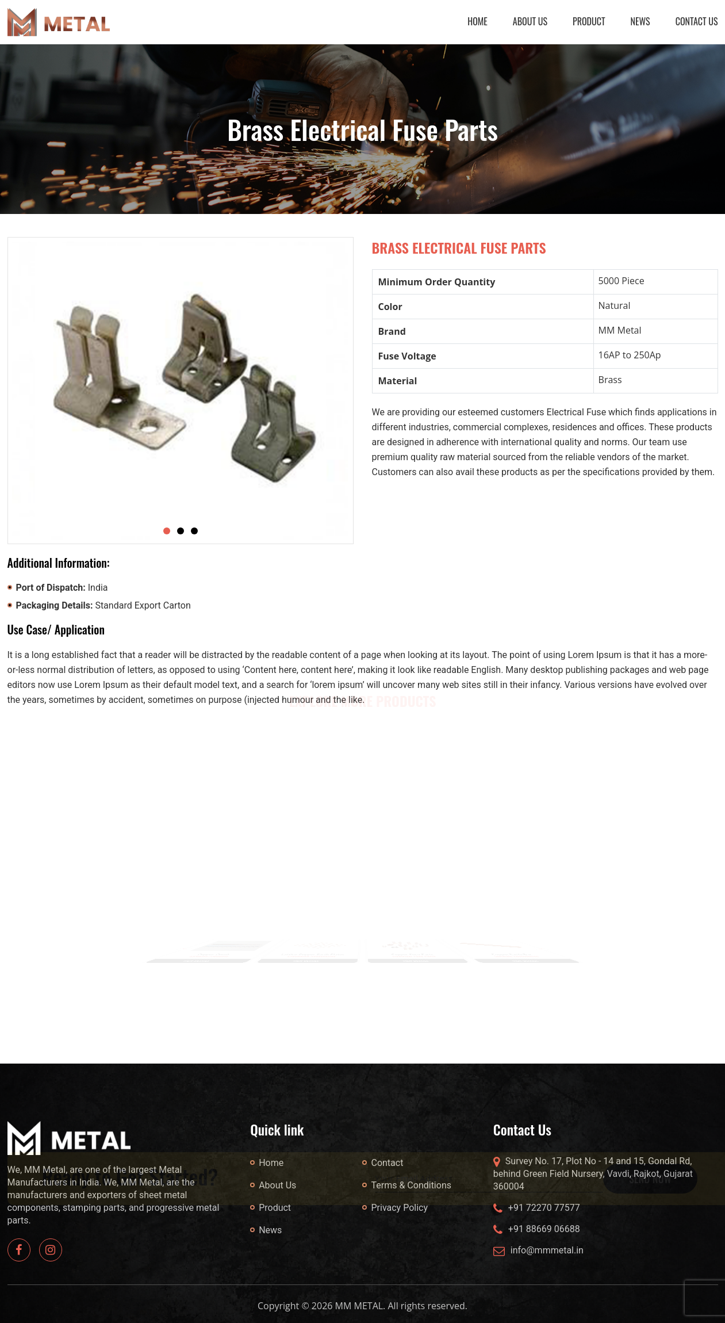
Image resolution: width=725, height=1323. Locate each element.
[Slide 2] (180, 530)
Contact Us (697, 21)
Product (589, 21)
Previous (181, 948)
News (640, 21)
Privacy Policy (399, 1207)
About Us (530, 21)
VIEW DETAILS (193, 963)
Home (477, 21)
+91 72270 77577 (544, 1207)
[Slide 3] (194, 530)
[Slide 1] (166, 530)
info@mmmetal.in (547, 1250)
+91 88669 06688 (544, 1228)
